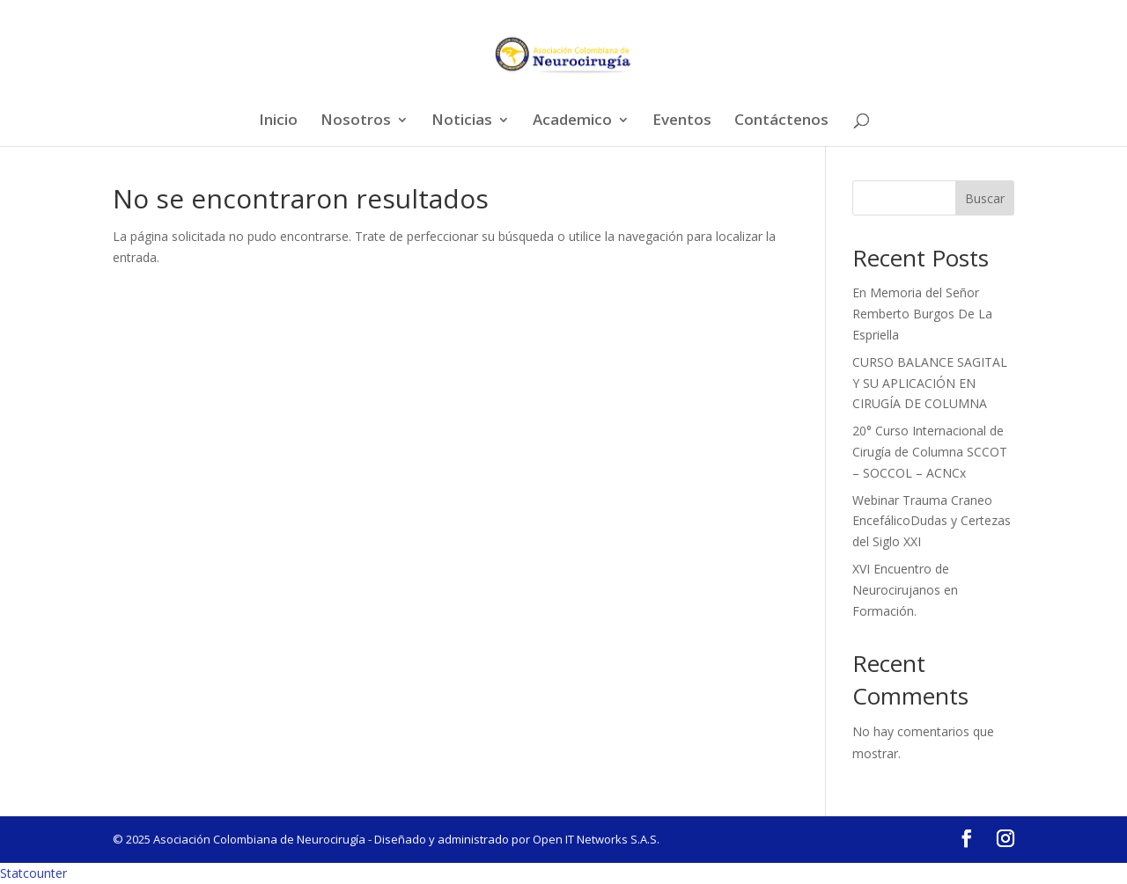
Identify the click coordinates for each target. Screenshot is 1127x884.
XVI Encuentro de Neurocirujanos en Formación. (905, 589)
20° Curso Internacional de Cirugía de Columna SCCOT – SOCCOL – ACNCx (929, 451)
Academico (572, 121)
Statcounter (33, 873)
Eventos (681, 121)
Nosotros (355, 121)
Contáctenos (781, 121)
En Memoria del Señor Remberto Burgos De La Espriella (922, 313)
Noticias (461, 121)
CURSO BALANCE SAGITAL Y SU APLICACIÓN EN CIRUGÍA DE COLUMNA (929, 383)
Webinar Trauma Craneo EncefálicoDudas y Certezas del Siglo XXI (931, 521)
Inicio (278, 121)
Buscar (985, 198)
